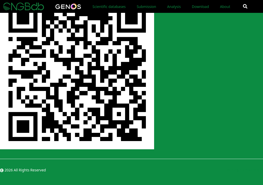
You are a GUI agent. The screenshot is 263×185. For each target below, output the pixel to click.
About (225, 6)
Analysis (174, 6)
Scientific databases (109, 6)
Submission (146, 6)
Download (200, 6)
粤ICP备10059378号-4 (245, 170)
